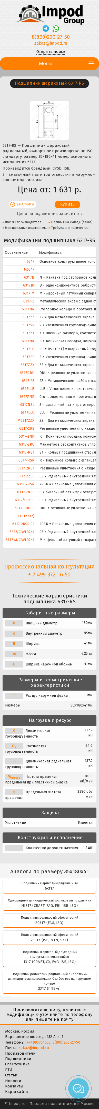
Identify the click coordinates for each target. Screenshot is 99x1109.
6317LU (28, 349)
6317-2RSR (25, 484)
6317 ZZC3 (25, 476)
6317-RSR (26, 460)
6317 (30, 261)
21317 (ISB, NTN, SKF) (49, 940)
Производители (20, 1053)
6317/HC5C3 (24, 500)
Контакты (14, 1086)
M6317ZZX (25, 420)
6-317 (49, 888)
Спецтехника (17, 1064)
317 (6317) (25, 516)
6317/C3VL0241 (21, 532)
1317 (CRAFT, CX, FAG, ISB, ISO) (49, 961)
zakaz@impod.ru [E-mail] (50, 43)
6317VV (28, 325)
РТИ (9, 1069)
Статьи (11, 1075)
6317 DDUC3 (24, 508)
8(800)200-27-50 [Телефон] (51, 37)
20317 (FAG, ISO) (49, 922)
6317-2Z (28, 381)
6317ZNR (27, 397)
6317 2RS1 (25, 468)
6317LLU (27, 412)
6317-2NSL (25, 492)
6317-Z (28, 301)
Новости (13, 1080)
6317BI (28, 285)
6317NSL (27, 405)
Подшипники (18, 1058)
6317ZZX (27, 365)
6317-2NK (26, 436)
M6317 (29, 269)
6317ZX (28, 333)
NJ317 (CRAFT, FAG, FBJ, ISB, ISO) (49, 905)
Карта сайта (16, 1091)
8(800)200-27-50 (66, 1042)
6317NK (28, 341)
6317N (29, 277)
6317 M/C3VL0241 (19, 540)
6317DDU (27, 373)
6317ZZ (28, 317)
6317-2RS (26, 428)
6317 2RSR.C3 (23, 524)
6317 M (28, 293)
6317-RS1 (26, 452)
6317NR (28, 309)
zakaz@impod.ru (33, 1047)
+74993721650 (39, 1042)
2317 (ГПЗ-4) (49, 988)
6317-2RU (26, 444)
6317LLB (27, 389)
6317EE (28, 357)
